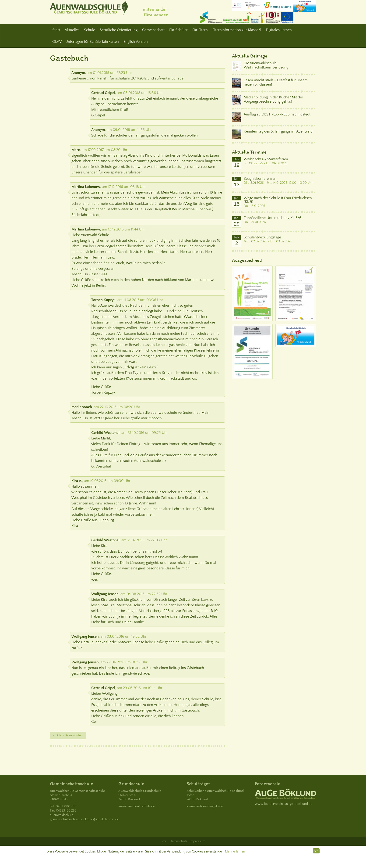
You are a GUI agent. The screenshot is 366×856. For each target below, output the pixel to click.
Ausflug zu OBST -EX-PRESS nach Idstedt (277, 114)
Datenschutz (178, 841)
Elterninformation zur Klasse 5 (236, 30)
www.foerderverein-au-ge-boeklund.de (283, 804)
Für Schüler (178, 30)
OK (316, 850)
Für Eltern (200, 30)
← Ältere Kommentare (68, 735)
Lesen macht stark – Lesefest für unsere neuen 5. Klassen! (276, 82)
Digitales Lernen (279, 30)
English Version (135, 42)
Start (56, 30)
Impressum (197, 841)
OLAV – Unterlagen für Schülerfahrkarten (85, 42)
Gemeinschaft (153, 30)
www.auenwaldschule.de (136, 806)
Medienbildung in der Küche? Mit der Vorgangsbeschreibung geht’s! (273, 99)
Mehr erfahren (235, 851)
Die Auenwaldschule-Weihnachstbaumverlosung (266, 65)
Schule (89, 30)
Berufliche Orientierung (118, 30)
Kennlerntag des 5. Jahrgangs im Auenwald (278, 131)
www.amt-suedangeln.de (205, 806)
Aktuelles (72, 30)
